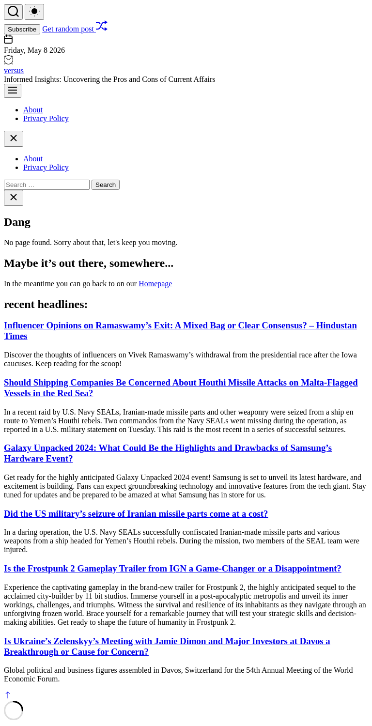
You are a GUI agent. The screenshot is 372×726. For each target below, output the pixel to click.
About (33, 110)
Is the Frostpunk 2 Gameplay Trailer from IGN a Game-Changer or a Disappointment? (172, 568)
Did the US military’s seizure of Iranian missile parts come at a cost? (136, 514)
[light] (34, 12)
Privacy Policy (46, 118)
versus (14, 70)
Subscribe (22, 29)
